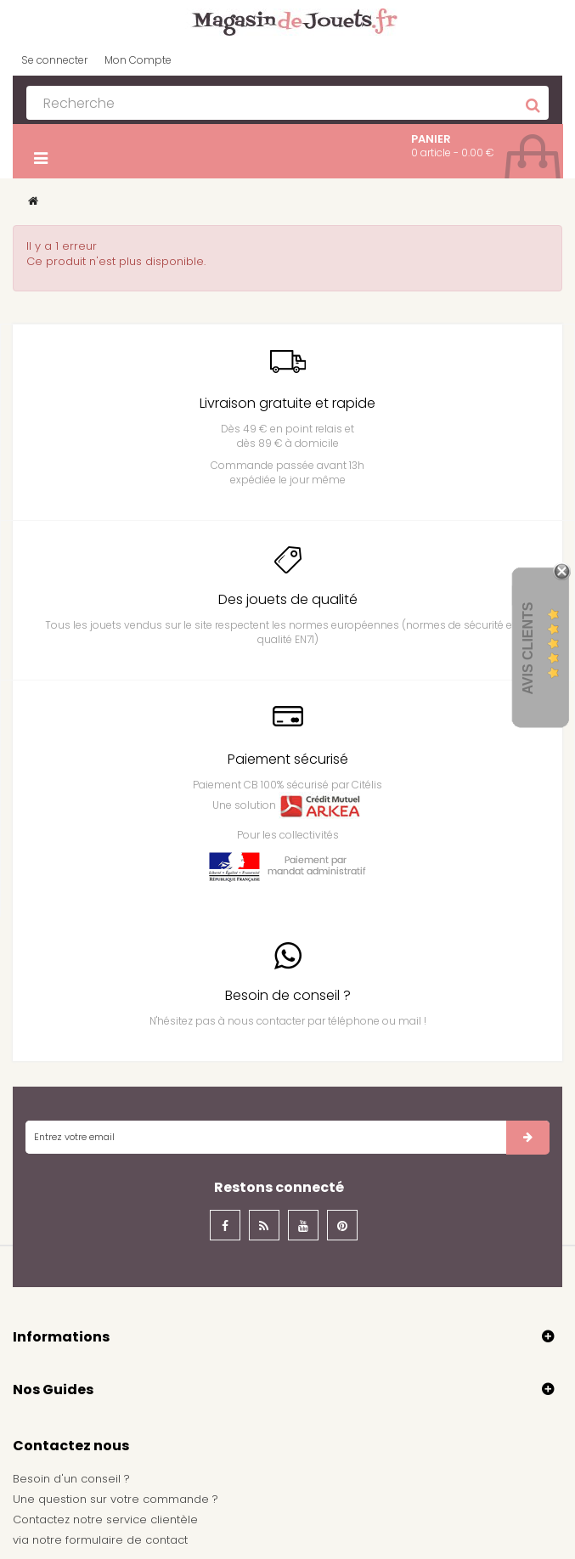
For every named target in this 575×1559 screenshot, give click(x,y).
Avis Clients (528, 648)
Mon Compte (138, 60)
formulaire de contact (126, 1540)
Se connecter (54, 60)
